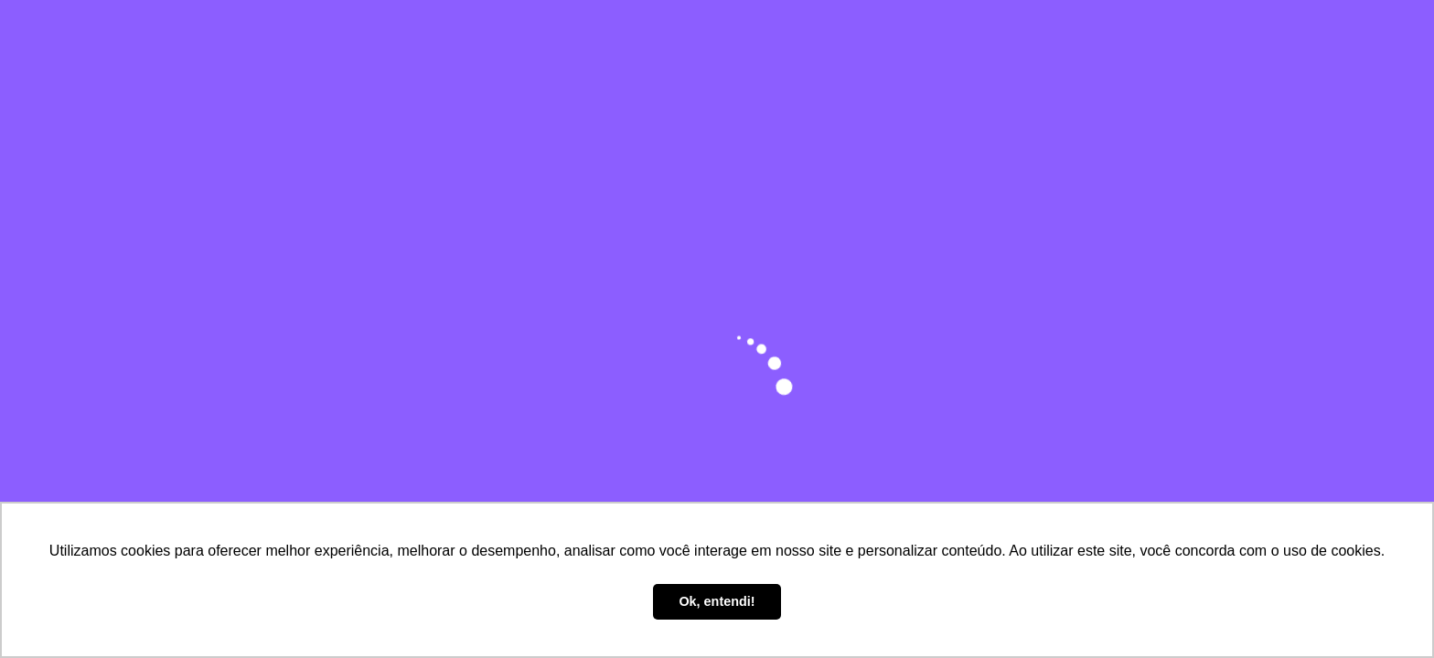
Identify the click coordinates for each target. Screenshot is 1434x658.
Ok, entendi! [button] (716, 601)
